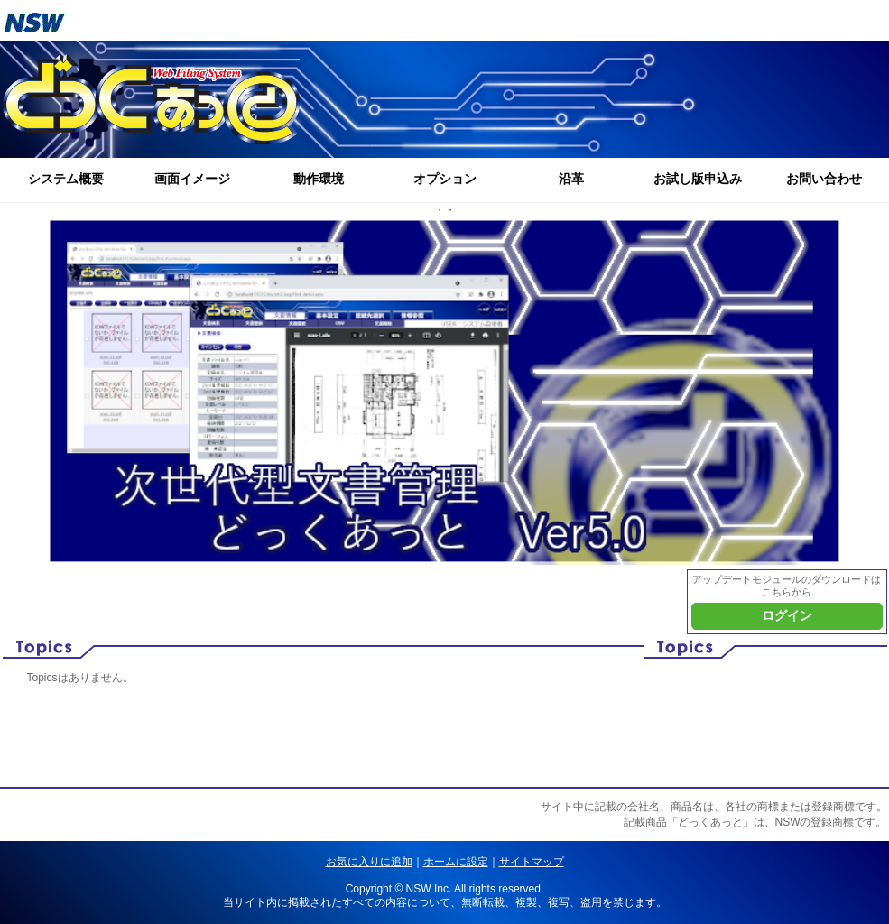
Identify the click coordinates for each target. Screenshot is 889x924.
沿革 (571, 178)
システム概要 (66, 178)
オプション (445, 178)
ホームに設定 (455, 861)
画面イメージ (192, 178)
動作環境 (318, 178)
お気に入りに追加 (369, 861)
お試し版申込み (697, 178)
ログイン (787, 615)
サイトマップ (531, 861)
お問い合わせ (824, 178)
